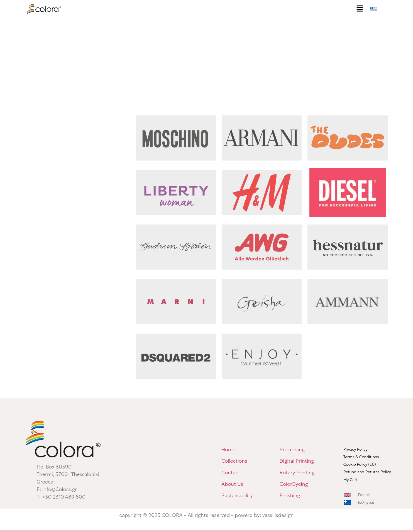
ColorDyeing (294, 484)
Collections (234, 461)
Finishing (290, 495)
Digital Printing (297, 461)
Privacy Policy (355, 449)
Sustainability (237, 495)
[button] (359, 9)
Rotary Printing (297, 472)
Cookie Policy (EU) (359, 464)
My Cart (350, 479)
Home (228, 449)
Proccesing (292, 449)
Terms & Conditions (361, 456)
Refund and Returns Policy (367, 471)
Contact (230, 472)
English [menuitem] (364, 495)
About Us (232, 484)
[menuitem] (379, 9)
